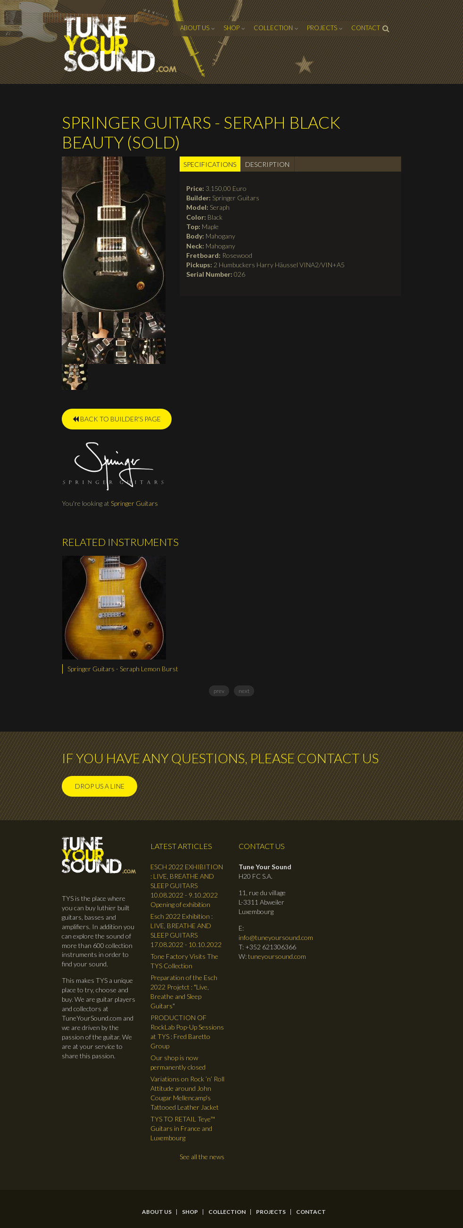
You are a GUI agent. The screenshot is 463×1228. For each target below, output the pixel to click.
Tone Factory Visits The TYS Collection (184, 961)
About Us (194, 28)
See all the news (202, 1157)
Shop (231, 28)
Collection (273, 28)
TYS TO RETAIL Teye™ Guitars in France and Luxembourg (182, 1128)
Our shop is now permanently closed (178, 1062)
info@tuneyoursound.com (276, 937)
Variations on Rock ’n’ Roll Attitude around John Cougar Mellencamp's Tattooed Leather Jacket (187, 1093)
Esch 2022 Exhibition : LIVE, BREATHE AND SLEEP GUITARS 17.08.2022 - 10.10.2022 (186, 930)
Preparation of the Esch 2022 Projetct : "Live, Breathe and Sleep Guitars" (183, 991)
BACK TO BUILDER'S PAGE (117, 419)
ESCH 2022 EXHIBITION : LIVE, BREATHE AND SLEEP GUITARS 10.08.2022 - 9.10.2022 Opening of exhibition (186, 885)
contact (365, 28)
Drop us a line (99, 786)
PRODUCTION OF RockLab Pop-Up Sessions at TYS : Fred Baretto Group (187, 1032)
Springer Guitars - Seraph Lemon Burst (122, 669)
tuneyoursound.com (277, 956)
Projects (322, 28)
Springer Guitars (134, 503)
